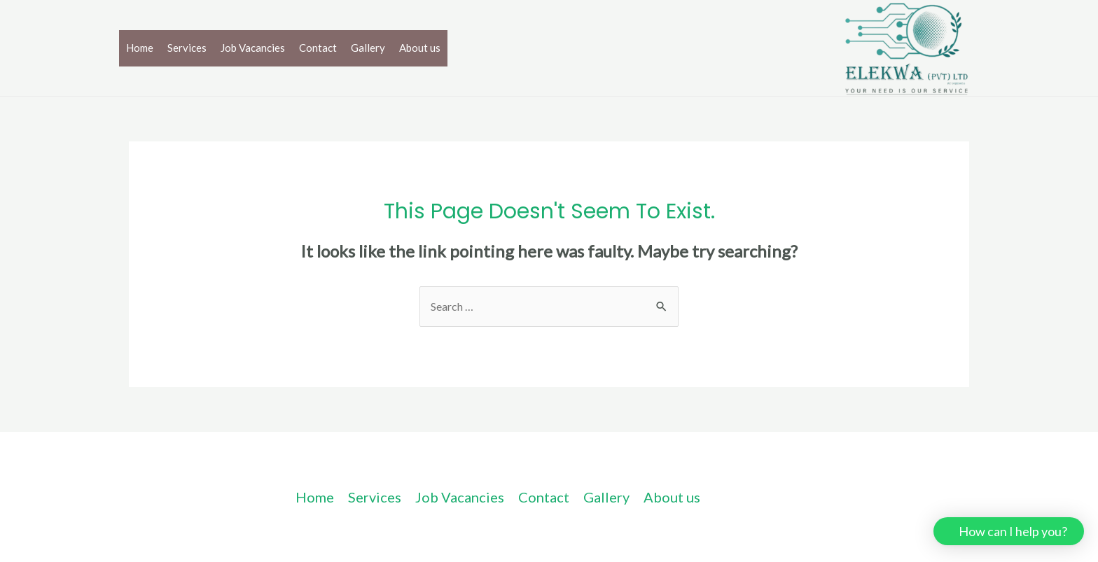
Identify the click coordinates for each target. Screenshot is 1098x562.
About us (419, 47)
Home (139, 47)
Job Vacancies (253, 47)
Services (187, 47)
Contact (318, 47)
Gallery (368, 47)
